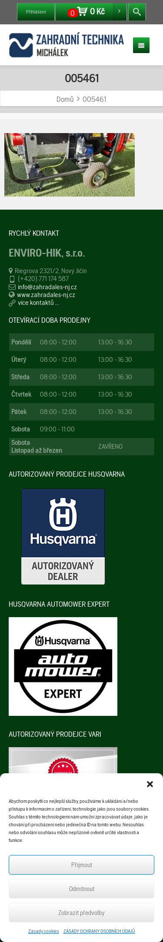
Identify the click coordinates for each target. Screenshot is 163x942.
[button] (150, 784)
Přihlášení (36, 12)
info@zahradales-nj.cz (47, 287)
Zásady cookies (43, 931)
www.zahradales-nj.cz (46, 295)
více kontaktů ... (38, 302)
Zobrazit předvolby (81, 913)
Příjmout (81, 865)
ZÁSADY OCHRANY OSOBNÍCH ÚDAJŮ (99, 931)
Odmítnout (81, 889)
